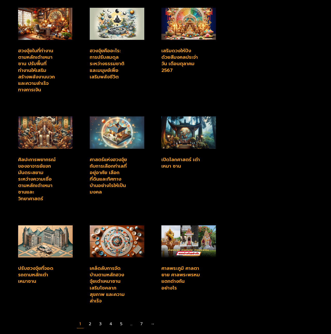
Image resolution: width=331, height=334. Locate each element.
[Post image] (45, 24)
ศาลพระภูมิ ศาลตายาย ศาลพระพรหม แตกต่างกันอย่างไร (180, 278)
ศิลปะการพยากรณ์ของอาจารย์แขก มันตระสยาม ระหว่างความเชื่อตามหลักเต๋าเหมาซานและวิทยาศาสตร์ (37, 179)
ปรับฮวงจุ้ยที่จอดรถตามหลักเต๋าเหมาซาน (35, 275)
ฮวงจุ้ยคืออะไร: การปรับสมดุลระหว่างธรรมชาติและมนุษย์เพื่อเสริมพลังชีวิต (107, 63)
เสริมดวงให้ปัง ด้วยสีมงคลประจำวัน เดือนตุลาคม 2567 (179, 60)
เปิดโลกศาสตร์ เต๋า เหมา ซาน (180, 163)
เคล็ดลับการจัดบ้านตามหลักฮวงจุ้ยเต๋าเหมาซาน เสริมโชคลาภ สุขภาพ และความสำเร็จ (107, 285)
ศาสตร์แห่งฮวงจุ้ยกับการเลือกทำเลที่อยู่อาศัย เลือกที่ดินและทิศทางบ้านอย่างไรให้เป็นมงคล (108, 176)
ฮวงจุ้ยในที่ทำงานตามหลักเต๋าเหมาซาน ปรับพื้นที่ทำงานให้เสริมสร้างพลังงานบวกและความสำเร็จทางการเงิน (36, 70)
